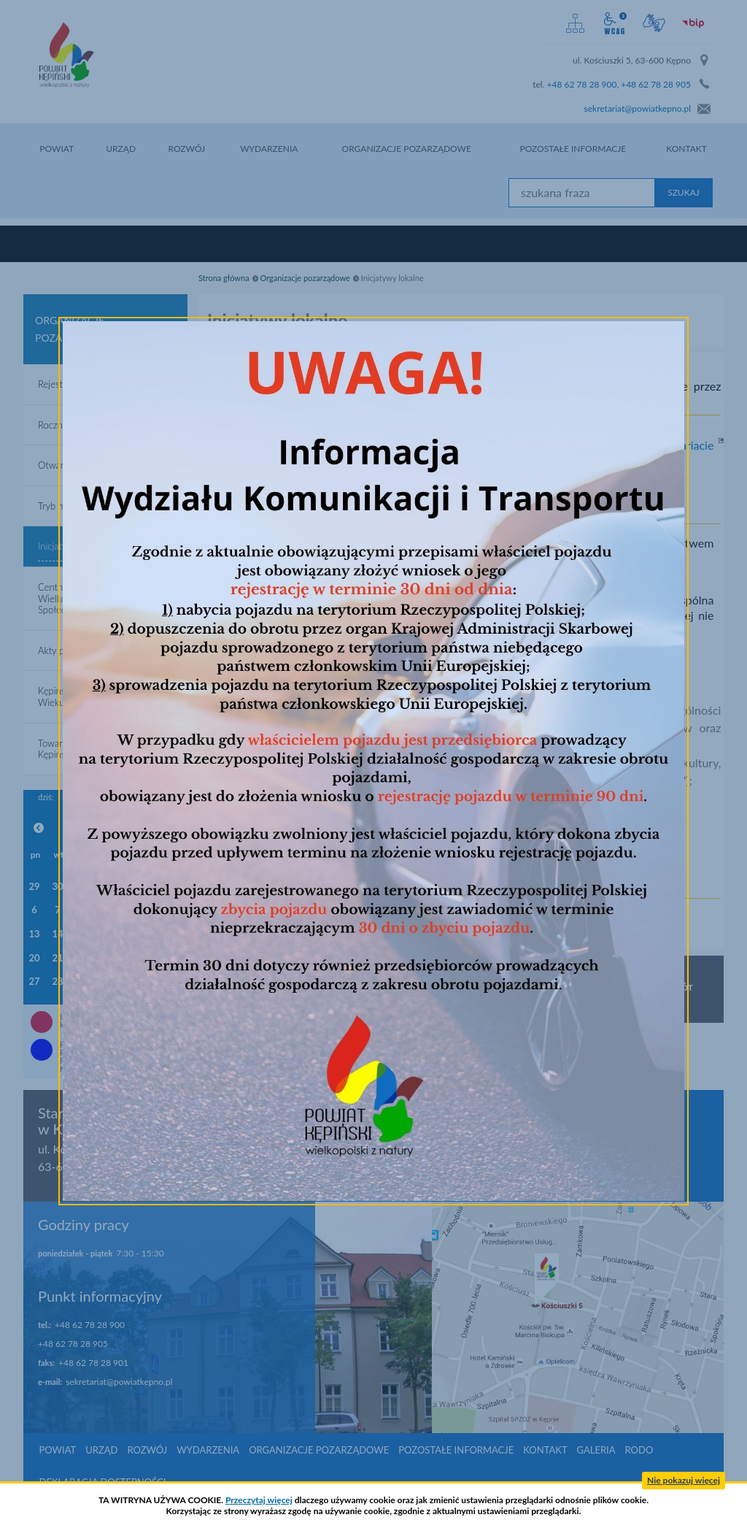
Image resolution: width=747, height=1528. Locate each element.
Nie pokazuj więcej (683, 1480)
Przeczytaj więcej (259, 1499)
